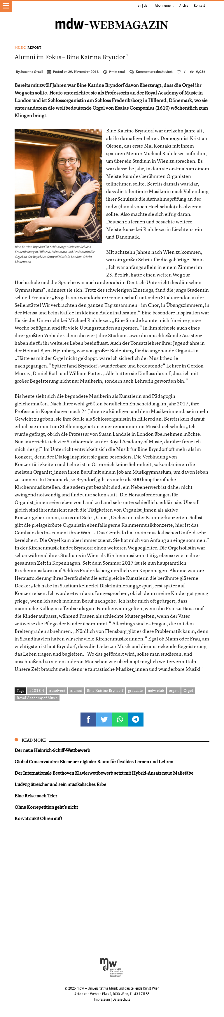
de (145, 5)
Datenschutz (121, 999)
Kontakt (199, 5)
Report (34, 47)
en (139, 5)
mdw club (156, 690)
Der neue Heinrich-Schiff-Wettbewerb (52, 750)
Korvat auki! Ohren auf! (38, 818)
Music (20, 47)
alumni (76, 690)
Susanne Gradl (31, 71)
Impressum (102, 999)
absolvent (57, 690)
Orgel (188, 690)
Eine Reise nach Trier (36, 795)
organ (173, 690)
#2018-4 (36, 690)
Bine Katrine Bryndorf (105, 690)
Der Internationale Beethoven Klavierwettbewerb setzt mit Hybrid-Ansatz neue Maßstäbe (104, 773)
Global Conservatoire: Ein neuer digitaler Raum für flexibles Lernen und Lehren (94, 761)
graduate (135, 690)
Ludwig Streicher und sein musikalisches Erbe (60, 784)
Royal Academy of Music (37, 697)
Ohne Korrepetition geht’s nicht (46, 807)
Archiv (183, 5)
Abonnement (164, 5)
